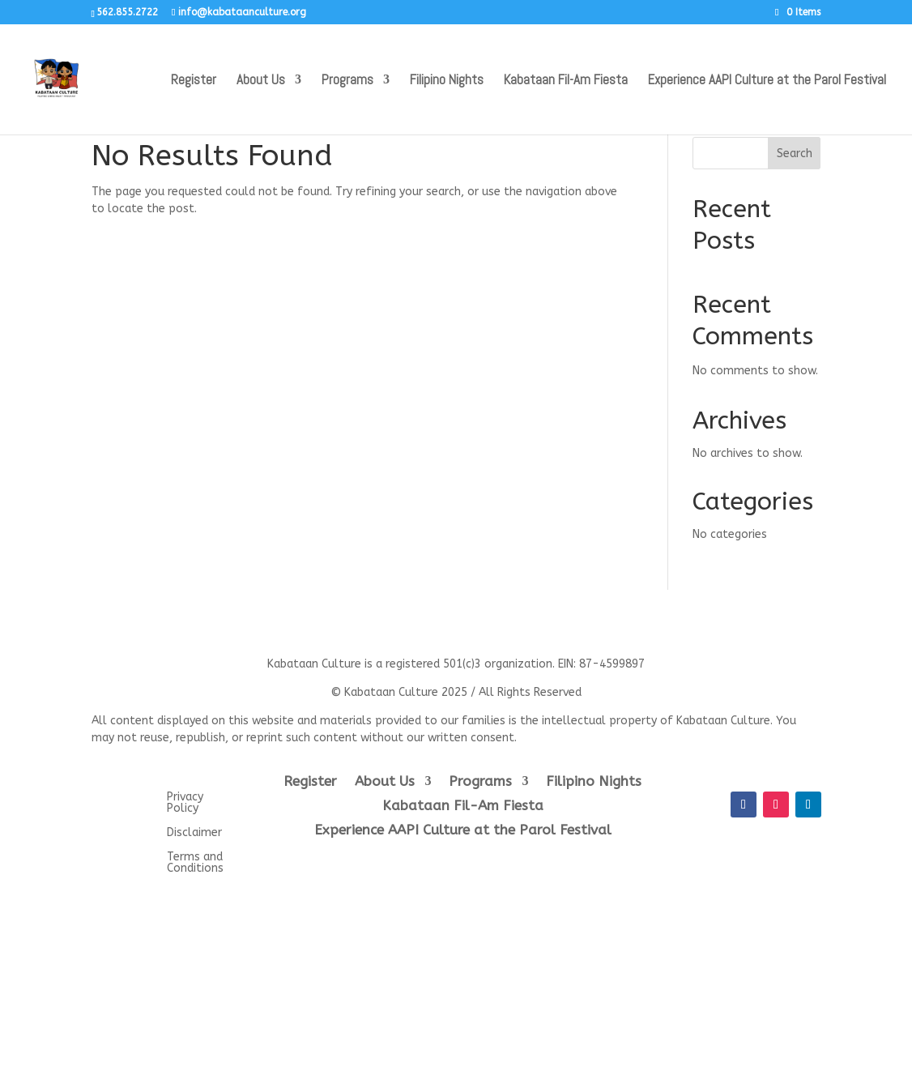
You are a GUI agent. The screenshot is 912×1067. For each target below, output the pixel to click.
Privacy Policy (185, 803)
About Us (261, 81)
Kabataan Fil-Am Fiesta (566, 81)
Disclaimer (194, 833)
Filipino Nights (447, 81)
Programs (347, 81)
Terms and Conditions (195, 863)
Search (794, 153)
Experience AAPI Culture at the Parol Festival (767, 81)
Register (193, 81)
